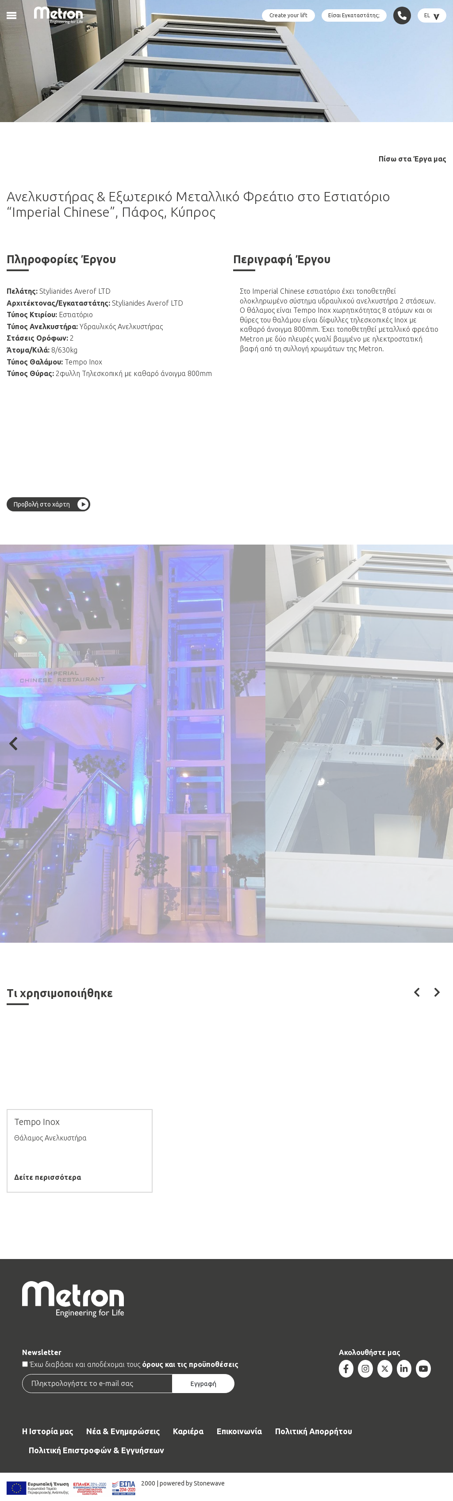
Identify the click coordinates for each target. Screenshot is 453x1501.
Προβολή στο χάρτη (42, 504)
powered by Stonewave (192, 1483)
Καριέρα (188, 1431)
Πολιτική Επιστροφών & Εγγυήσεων (96, 1450)
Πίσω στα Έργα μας (412, 159)
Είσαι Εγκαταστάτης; (354, 15)
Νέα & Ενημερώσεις (123, 1431)
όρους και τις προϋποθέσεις (190, 1364)
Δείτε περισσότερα (47, 1177)
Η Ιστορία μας (47, 1431)
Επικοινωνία (239, 1431)
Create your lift (288, 15)
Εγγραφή (203, 1383)
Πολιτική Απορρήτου (313, 1431)
